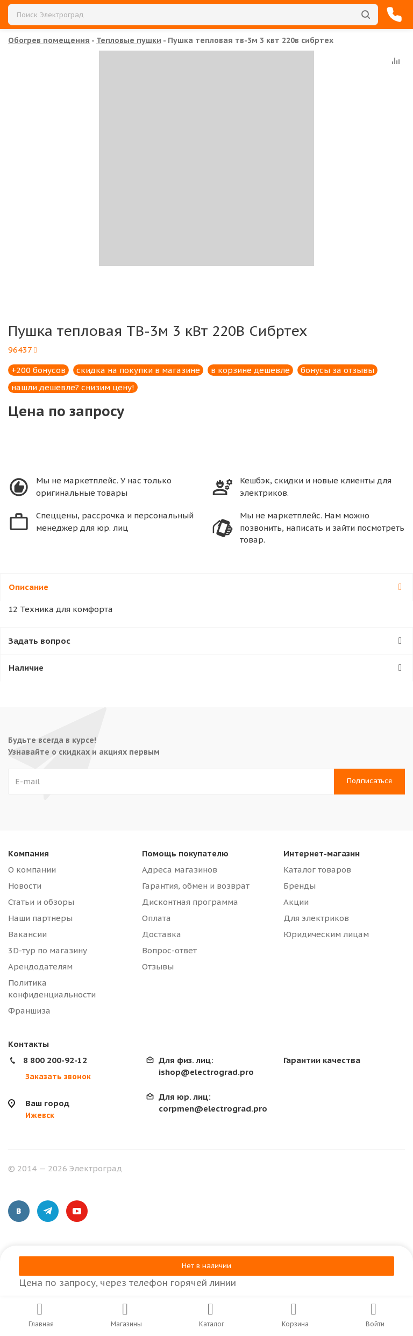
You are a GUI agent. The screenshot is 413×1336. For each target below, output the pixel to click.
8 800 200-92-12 (55, 1060)
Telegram (48, 1211)
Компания (28, 853)
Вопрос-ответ (169, 950)
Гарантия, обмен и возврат (196, 886)
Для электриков (316, 918)
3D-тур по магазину (47, 950)
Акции (296, 902)
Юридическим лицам (326, 934)
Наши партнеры (40, 918)
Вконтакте (19, 1211)
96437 (22, 349)
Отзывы (158, 966)
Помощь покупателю (185, 853)
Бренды (299, 886)
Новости (24, 886)
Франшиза (29, 1010)
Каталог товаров (317, 869)
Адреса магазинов (179, 869)
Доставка (161, 934)
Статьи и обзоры (41, 902)
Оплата (156, 918)
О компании (32, 869)
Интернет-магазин (321, 853)
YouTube (77, 1211)
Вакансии (27, 934)
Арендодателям (40, 966)
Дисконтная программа (190, 902)
